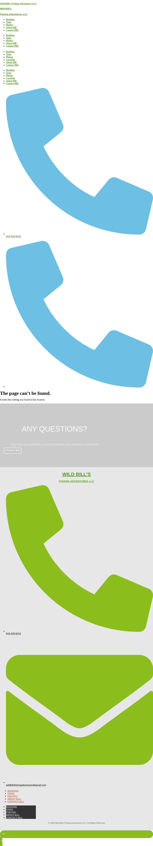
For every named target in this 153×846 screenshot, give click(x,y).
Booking (10, 19)
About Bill (11, 27)
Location (10, 59)
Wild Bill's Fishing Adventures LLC (18, 3)
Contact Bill (12, 30)
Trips (8, 22)
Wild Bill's (5, 8)
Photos (9, 25)
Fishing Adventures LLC (13, 14)
